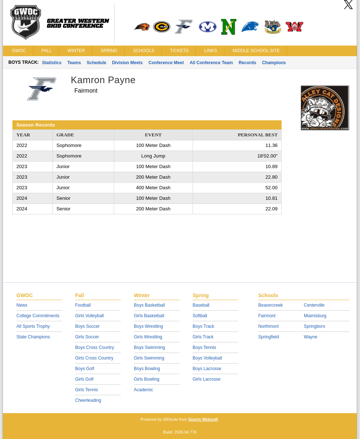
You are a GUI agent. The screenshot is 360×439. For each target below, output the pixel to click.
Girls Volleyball (89, 315)
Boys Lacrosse (207, 368)
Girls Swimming (149, 358)
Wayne (310, 336)
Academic (143, 389)
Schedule (96, 62)
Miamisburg (315, 315)
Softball (200, 315)
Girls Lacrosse (207, 379)
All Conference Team (211, 62)
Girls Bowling (146, 379)
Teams (74, 62)
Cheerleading (88, 400)
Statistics (51, 62)
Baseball (201, 305)
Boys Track (203, 326)
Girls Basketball (149, 315)
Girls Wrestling (148, 336)
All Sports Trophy (33, 326)
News (21, 305)
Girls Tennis (86, 389)
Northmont (268, 326)
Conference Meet (166, 62)
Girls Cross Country (94, 358)
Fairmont (266, 315)
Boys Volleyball (207, 358)
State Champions (33, 336)
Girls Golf (84, 379)
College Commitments (37, 315)
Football (83, 305)
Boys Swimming (149, 347)
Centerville (314, 305)
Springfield (268, 336)
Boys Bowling (147, 368)
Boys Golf (84, 368)
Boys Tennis (204, 347)
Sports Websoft (203, 419)
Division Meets (127, 62)
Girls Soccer (87, 336)
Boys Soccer (87, 326)
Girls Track (203, 336)
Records (247, 62)
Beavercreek (270, 305)
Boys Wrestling (148, 326)
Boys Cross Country (94, 347)
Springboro (314, 326)
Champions (274, 62)
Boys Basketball (149, 305)
